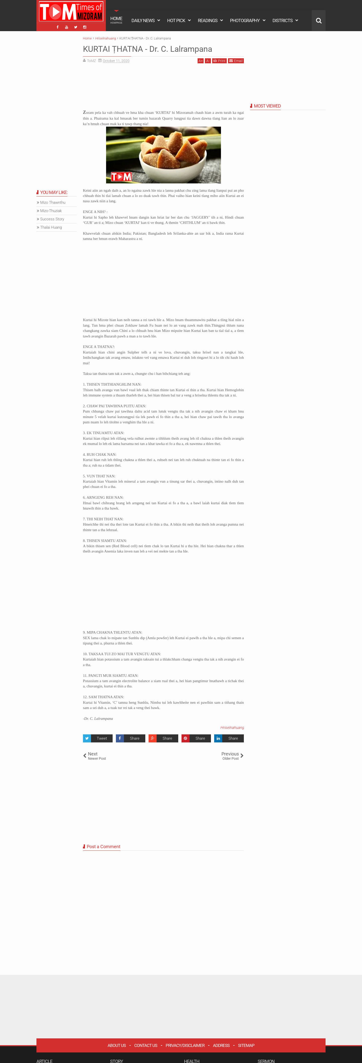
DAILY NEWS (143, 20)
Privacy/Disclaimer (185, 1045)
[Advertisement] (163, 88)
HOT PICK (176, 20)
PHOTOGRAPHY (245, 20)
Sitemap (246, 1045)
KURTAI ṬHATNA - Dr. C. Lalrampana (147, 49)
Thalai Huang (51, 227)
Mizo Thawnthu (52, 202)
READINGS (207, 20)
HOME (116, 20)
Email (236, 60)
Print (219, 60)
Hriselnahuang (232, 727)
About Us (117, 1045)
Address (221, 1045)
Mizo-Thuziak (51, 211)
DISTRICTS (283, 20)
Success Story (52, 219)
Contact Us (145, 1045)
